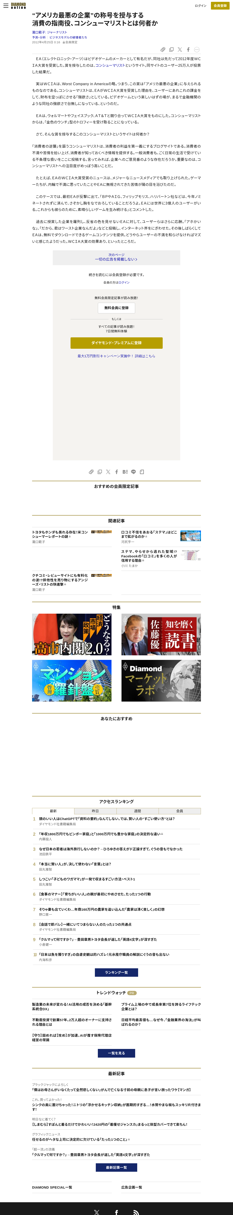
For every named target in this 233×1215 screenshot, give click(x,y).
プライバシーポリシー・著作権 (36, 1177)
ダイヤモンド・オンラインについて (40, 1130)
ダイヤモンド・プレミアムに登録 (116, 343)
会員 (179, 715)
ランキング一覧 (116, 877)
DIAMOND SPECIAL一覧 (52, 1092)
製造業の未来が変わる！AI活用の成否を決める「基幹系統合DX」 (72, 911)
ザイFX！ (103, 1177)
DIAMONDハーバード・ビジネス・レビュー (125, 1154)
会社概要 (188, 1146)
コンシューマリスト (110, 65)
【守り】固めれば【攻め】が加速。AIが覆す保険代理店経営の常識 (72, 942)
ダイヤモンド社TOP (195, 1139)
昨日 (95, 715)
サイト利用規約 (27, 1162)
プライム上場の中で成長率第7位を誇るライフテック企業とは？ (161, 911)
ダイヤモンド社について (198, 1130)
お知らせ (187, 1162)
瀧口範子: (49, 32)
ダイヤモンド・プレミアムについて (38, 1146)
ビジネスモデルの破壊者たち (68, 37)
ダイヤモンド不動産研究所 (115, 1185)
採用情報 (188, 1154)
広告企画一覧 (131, 1092)
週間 (137, 715)
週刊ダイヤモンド (109, 1146)
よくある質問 (25, 1185)
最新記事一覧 (116, 1072)
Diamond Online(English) (115, 1139)
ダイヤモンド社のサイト (114, 1130)
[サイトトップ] (17, 6)
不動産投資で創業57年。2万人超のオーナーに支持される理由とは (72, 926)
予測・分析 (39, 37)
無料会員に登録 (116, 308)
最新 (53, 715)
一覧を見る (116, 957)
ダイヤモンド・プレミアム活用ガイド (40, 1154)
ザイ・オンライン (108, 1169)
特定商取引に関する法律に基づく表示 (42, 1169)
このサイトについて (29, 1139)
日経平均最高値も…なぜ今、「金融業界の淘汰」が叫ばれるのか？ (161, 926)
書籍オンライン (107, 1162)
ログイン (200, 5)
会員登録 (220, 6)
